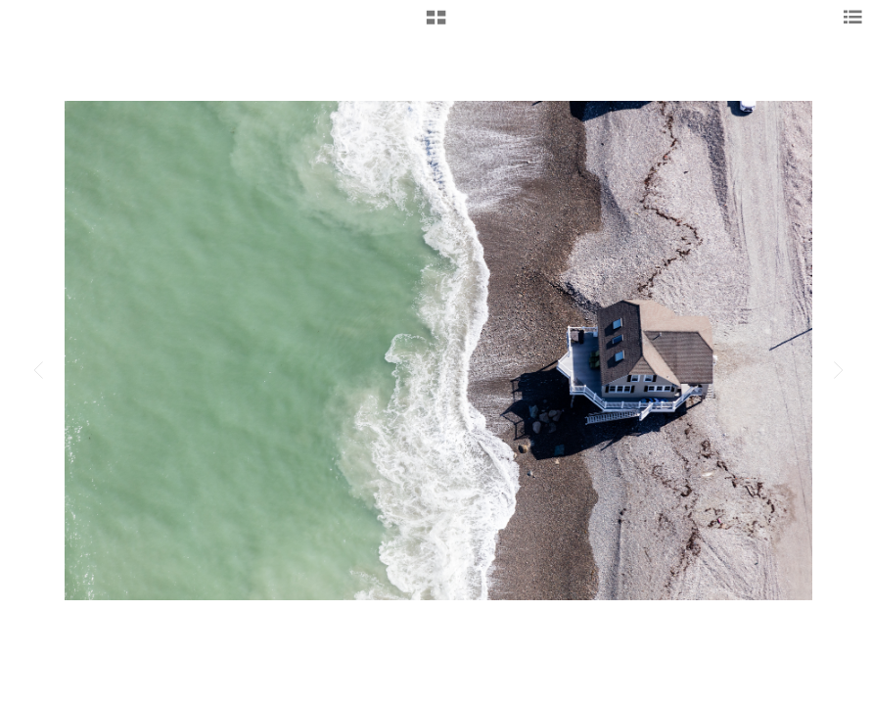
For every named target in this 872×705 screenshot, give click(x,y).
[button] (436, 24)
